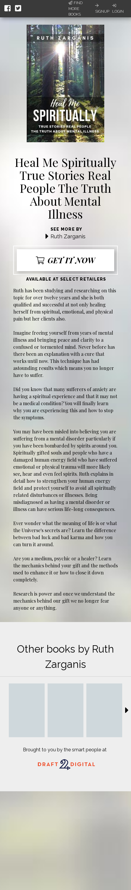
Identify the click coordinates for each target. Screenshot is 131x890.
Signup (102, 9)
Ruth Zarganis (68, 236)
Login (118, 9)
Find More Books (75, 8)
